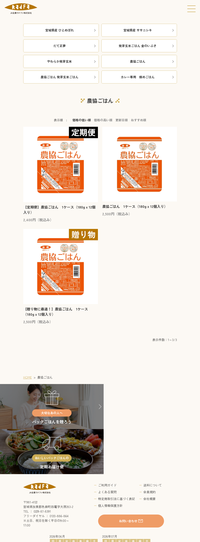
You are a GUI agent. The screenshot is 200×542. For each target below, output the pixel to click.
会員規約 (149, 447)
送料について (152, 440)
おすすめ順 (138, 120)
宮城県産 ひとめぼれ (70, 30)
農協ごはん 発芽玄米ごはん (68, 77)
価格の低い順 (81, 120)
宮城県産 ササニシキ (149, 30)
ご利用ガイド (107, 440)
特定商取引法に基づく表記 (116, 453)
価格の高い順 (103, 120)
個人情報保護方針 (110, 460)
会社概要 (149, 453)
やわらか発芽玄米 (71, 61)
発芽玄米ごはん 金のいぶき (147, 46)
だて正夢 (74, 46)
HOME (27, 377)
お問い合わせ (128, 476)
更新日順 (121, 120)
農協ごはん (152, 61)
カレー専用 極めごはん (148, 77)
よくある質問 (107, 447)
